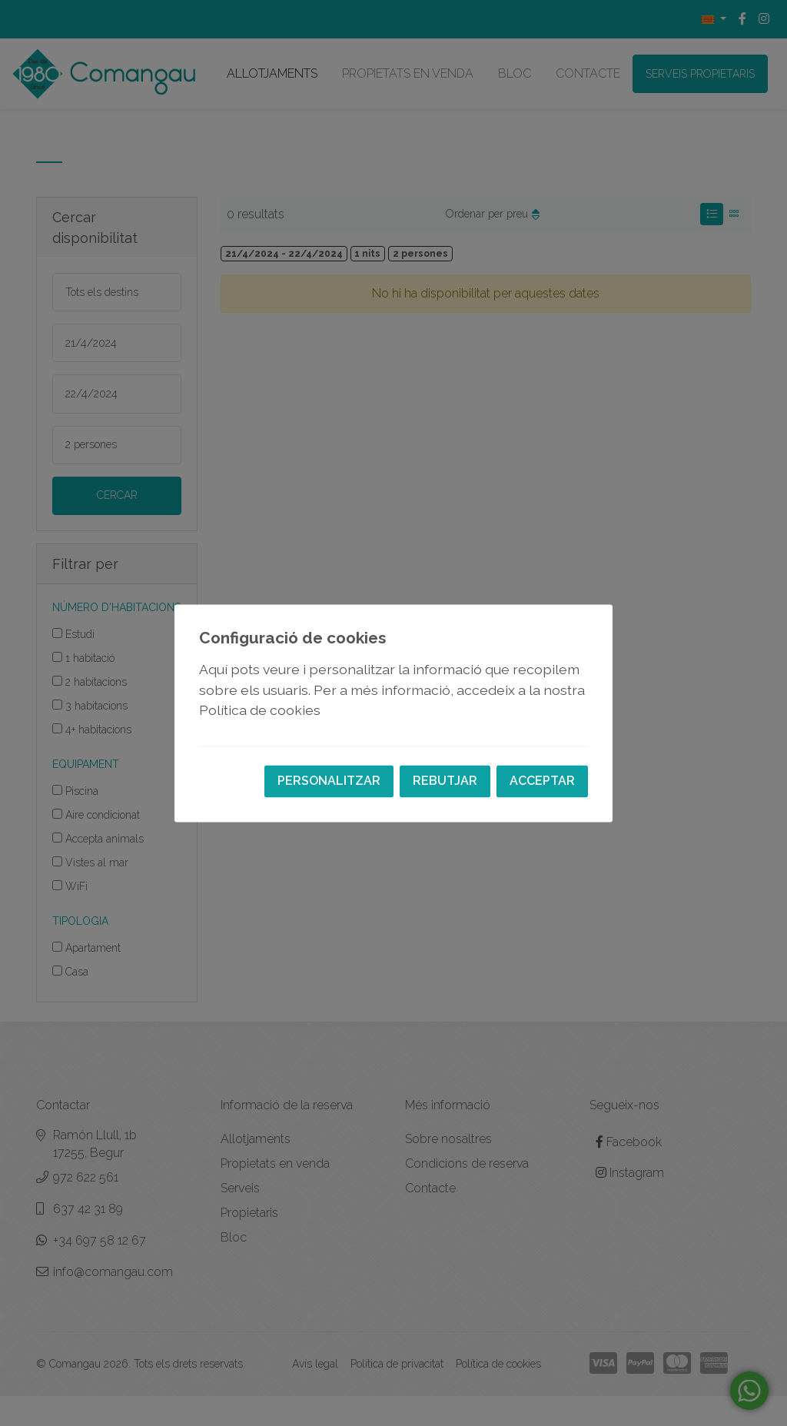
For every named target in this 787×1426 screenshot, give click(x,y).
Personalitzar (328, 780)
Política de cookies (259, 711)
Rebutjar (445, 780)
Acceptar (542, 780)
